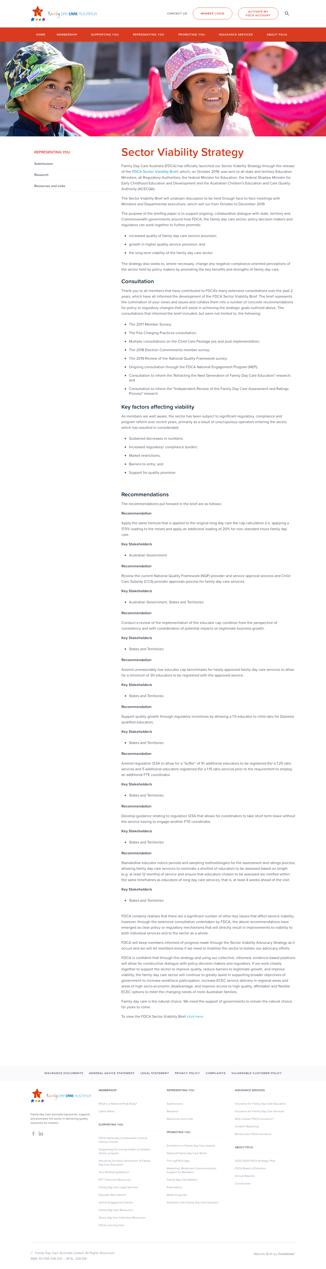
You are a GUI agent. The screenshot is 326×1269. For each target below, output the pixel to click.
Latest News (107, 1111)
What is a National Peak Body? (118, 1104)
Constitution (243, 1183)
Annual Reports (245, 1176)
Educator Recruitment (112, 1195)
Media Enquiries (177, 1195)
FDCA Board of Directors (250, 1168)
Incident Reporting (247, 1126)
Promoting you (191, 34)
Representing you (148, 34)
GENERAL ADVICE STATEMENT (112, 1073)
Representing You (180, 1090)
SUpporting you (111, 1124)
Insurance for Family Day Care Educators (260, 1104)
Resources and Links (180, 1119)
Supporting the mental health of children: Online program (125, 1151)
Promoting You (178, 1132)
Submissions (175, 1104)
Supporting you (105, 34)
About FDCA (277, 34)
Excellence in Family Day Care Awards (191, 1146)
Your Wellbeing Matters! (114, 1172)
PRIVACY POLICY (187, 1073)
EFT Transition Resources (115, 1180)
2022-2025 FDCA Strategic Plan (255, 1161)
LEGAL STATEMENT (155, 1073)
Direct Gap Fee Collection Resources (122, 1218)
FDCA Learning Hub (111, 1225)
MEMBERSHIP (108, 1090)
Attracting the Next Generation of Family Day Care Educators (124, 1162)
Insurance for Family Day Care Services (259, 1111)
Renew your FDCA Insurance (253, 1134)
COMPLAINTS (216, 1073)
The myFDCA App (178, 1161)
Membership (67, 34)
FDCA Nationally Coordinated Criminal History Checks (123, 1140)
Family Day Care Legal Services (118, 1187)
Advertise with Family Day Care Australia (192, 1202)
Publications (174, 1187)
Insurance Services (236, 34)
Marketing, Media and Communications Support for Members (191, 1170)
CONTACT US (177, 13)
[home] (64, 14)
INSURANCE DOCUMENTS (63, 1073)
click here (195, 1016)
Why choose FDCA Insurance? (254, 1119)
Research (173, 1111)
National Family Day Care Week (187, 1153)
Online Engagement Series (116, 1202)
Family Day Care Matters (182, 1180)
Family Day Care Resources (116, 1210)
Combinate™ (286, 1253)
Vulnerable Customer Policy (256, 1073)
